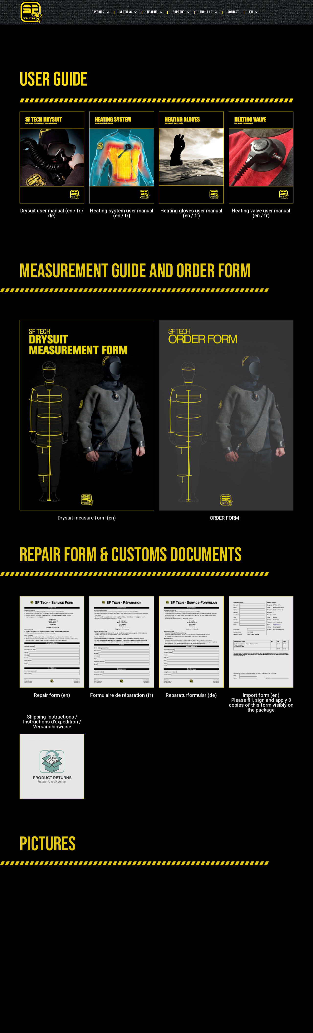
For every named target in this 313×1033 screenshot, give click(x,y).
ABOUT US (208, 12)
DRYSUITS (100, 12)
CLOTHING (128, 12)
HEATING (154, 12)
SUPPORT (181, 12)
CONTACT (233, 12)
